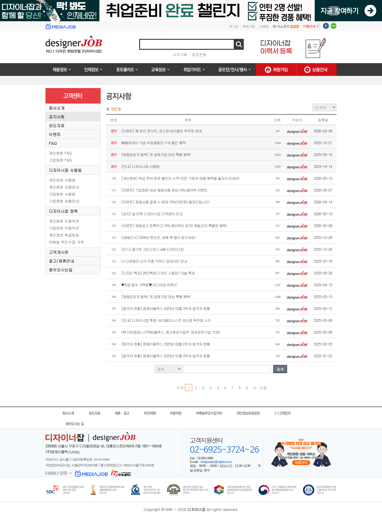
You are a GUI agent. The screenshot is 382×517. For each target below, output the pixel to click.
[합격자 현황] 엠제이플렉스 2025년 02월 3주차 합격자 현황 (165, 308)
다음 (263, 387)
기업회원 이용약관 (64, 227)
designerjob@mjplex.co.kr (216, 462)
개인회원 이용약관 (64, 220)
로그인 (234, 26)
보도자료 (57, 125)
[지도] (75, 452)
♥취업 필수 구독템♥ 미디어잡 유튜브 (149, 284)
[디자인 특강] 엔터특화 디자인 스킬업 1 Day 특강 (158, 272)
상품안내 (311, 26)
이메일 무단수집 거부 (66, 241)
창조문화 (199, 54)
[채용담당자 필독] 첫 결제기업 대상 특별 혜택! (156, 154)
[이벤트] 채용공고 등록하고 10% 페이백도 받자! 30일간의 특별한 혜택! (174, 225)
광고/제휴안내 (61, 261)
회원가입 (249, 26)
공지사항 (57, 117)
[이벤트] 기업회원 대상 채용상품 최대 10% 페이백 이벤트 (164, 189)
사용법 (264, 26)
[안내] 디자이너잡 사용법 (140, 166)
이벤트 (55, 134)
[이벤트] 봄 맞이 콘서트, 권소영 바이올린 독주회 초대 (161, 130)
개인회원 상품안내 (64, 186)
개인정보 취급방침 (64, 234)
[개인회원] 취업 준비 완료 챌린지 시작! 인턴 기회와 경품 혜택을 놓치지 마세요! (180, 178)
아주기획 (180, 54)
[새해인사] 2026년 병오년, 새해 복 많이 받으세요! (158, 237)
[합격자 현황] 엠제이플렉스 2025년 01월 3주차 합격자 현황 (165, 355)
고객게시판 (59, 252)
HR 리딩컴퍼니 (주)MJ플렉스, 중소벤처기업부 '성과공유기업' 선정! (170, 332)
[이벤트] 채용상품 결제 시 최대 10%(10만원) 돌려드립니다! (165, 201)
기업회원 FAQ (60, 159)
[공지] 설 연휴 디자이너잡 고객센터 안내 (151, 213)
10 (254, 387)
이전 (179, 387)
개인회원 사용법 (62, 179)
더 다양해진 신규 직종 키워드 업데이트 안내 (154, 261)
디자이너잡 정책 (63, 211)
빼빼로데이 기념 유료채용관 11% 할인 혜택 (153, 142)
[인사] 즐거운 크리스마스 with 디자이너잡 (152, 249)
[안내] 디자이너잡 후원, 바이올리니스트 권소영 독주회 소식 (166, 320)
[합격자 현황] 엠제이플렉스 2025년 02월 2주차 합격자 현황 (165, 343)
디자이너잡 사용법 (65, 170)
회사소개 (57, 108)
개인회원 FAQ (60, 152)
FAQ (53, 143)
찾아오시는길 (60, 270)
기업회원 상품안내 (64, 200)
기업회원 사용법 (62, 193)
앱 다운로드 (286, 26)
